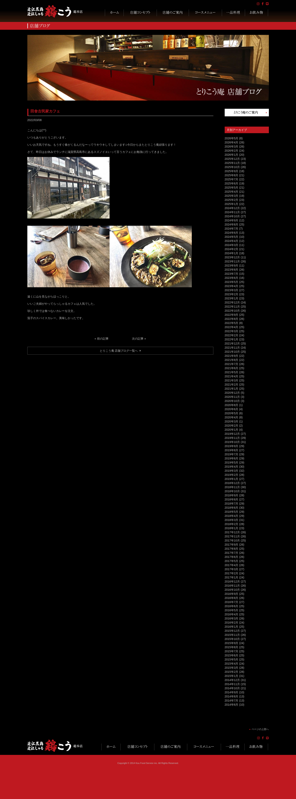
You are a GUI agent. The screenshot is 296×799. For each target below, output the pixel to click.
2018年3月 (231, 520)
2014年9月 (231, 692)
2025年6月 (231, 183)
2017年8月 (231, 548)
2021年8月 (231, 360)
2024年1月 (231, 253)
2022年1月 (231, 339)
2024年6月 (231, 232)
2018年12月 (232, 483)
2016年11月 (232, 585)
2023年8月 (231, 269)
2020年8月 (231, 405)
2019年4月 (231, 466)
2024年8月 (231, 224)
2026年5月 (231, 138)
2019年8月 (231, 450)
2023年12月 (232, 257)
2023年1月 (231, 298)
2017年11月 (232, 536)
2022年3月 (231, 331)
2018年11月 (232, 487)
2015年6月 (231, 655)
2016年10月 (232, 589)
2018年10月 (232, 491)
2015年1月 (231, 676)
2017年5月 (231, 561)
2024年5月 (231, 236)
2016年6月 (231, 606)
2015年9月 (231, 643)
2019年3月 (231, 470)
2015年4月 (231, 663)
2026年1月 (231, 154)
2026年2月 (231, 150)
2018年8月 (231, 499)
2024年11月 (232, 212)
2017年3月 (231, 569)
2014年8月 (231, 696)
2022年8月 (231, 319)
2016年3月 (231, 618)
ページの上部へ (260, 729)
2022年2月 (231, 335)
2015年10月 (232, 639)
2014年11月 (232, 684)
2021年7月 (231, 364)
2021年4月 (231, 376)
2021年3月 (231, 380)
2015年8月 (231, 647)
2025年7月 (231, 179)
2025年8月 (231, 175)
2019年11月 (232, 438)
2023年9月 (231, 265)
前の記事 (103, 338)
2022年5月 (231, 323)
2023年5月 (231, 282)
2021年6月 (231, 368)
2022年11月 (232, 306)
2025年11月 (232, 163)
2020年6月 (231, 409)
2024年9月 (231, 220)
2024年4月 (231, 241)
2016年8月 (231, 598)
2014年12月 (232, 680)
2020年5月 (231, 413)
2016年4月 (231, 614)
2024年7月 (231, 228)
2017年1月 (231, 577)
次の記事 (137, 338)
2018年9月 (231, 495)
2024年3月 (231, 245)
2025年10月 (232, 167)
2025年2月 (231, 199)
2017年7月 (231, 552)
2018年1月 (231, 528)
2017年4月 (231, 565)
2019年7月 (231, 454)
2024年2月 (231, 249)
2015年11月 (232, 634)
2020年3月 (231, 421)
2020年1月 (231, 429)
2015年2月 (231, 671)
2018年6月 (231, 507)
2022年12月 (232, 302)
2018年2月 (231, 524)
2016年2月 (231, 622)
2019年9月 (231, 446)
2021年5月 (231, 372)
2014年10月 (232, 688)
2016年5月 (231, 610)
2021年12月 (232, 343)
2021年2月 (231, 384)
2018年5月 (231, 511)
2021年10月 (232, 351)
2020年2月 (231, 425)
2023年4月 (231, 286)
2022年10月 (232, 310)
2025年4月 (231, 191)
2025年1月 (231, 204)
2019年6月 (231, 458)
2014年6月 (231, 704)
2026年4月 (231, 142)
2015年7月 (231, 651)
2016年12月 (232, 581)
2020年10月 (232, 401)
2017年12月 (232, 532)
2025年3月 (231, 195)
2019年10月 (232, 442)
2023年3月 (231, 290)
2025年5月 (231, 187)
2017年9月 (231, 544)
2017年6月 (231, 557)
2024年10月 (232, 216)
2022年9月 (231, 314)
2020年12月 (232, 392)
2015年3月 (231, 667)
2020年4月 (231, 417)
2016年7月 (231, 602)
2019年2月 (231, 474)
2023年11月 (232, 261)
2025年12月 (232, 158)
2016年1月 (231, 626)
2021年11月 (232, 347)
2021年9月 (231, 355)
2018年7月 (231, 503)
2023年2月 (231, 294)
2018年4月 (231, 515)
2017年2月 (231, 573)
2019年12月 (232, 433)
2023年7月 (231, 273)
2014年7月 (231, 700)
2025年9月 (231, 171)
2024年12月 (232, 208)
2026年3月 (231, 146)
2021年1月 (231, 388)
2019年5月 (231, 462)
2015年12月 (232, 630)
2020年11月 (232, 396)
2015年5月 (231, 659)
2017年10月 (232, 540)
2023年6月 (231, 277)
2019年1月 (231, 479)
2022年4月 (231, 327)
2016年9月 (231, 593)
